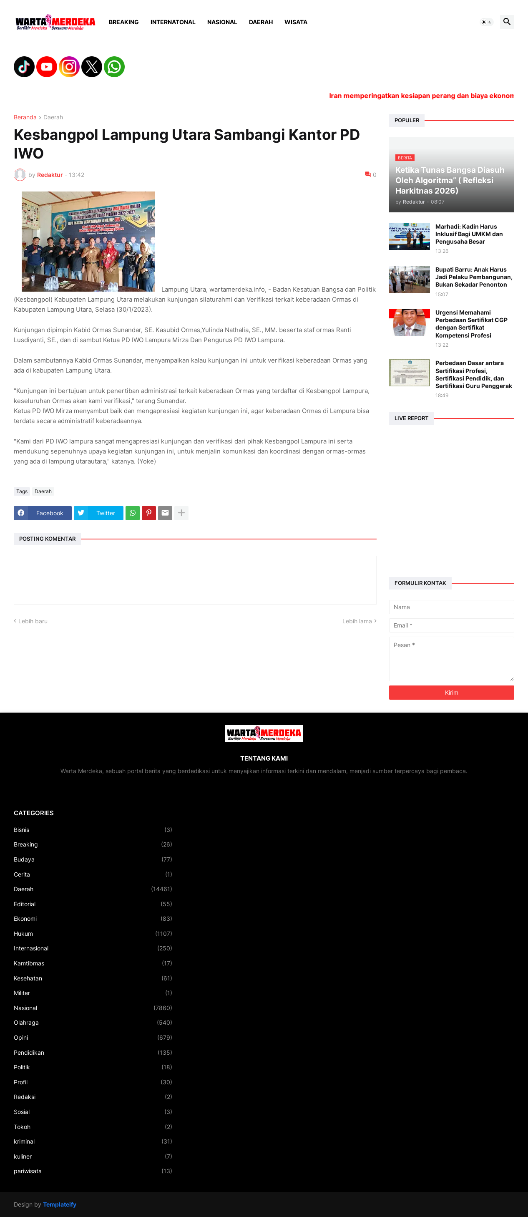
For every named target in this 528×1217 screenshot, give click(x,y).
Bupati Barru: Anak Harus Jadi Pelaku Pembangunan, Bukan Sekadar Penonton (474, 277)
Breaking (124, 21)
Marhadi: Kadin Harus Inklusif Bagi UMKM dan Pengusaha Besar (469, 234)
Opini (93, 1037)
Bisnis (93, 830)
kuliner (93, 1156)
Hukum (93, 934)
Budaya (93, 859)
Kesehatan (93, 978)
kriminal (93, 1141)
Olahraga (93, 1022)
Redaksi (93, 1097)
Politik (93, 1067)
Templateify (59, 1204)
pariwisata (93, 1171)
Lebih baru (33, 621)
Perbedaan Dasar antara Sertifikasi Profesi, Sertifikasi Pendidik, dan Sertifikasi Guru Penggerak (473, 374)
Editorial (93, 904)
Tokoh (93, 1127)
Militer (93, 993)
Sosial (93, 1112)
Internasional (93, 948)
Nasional (222, 21)
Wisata (295, 21)
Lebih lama (357, 621)
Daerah (261, 21)
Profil (93, 1082)
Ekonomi (93, 919)
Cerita (93, 874)
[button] (487, 22)
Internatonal (173, 21)
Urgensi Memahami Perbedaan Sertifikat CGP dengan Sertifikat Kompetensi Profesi (471, 324)
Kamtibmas (93, 963)
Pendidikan (93, 1052)
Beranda (25, 117)
